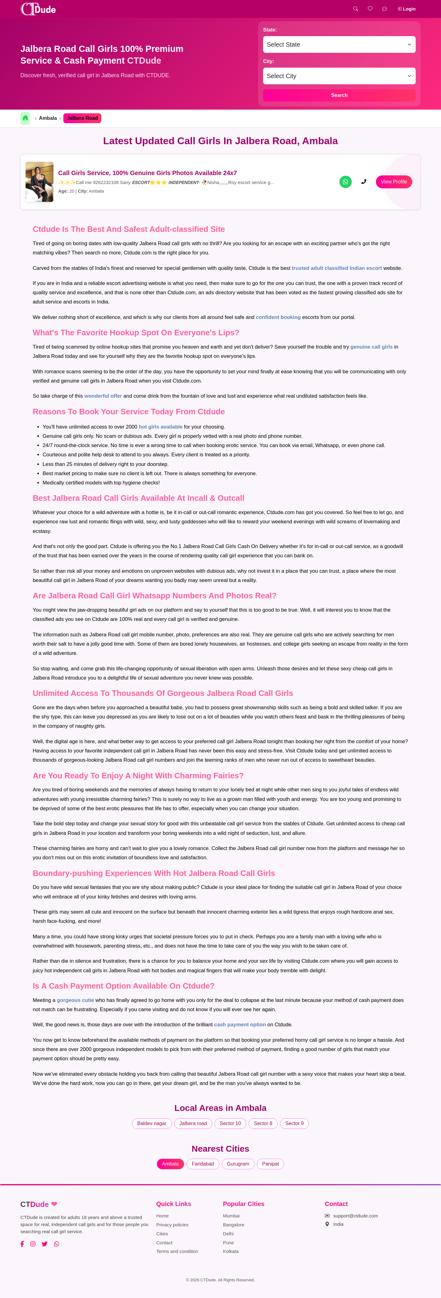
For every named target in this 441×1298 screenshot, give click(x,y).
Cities (162, 1233)
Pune (228, 1242)
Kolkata (231, 1251)
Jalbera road (193, 1123)
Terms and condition (177, 1251)
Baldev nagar (151, 1123)
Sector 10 (230, 1123)
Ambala (48, 118)
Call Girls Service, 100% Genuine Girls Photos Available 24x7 (147, 173)
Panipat (270, 1163)
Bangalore (233, 1224)
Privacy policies (172, 1224)
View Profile (394, 181)
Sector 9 (294, 1123)
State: (270, 29)
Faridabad (203, 1163)
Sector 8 (263, 1123)
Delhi (228, 1233)
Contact (164, 1242)
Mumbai (231, 1215)
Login (406, 8)
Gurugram (238, 1163)
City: (268, 61)
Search (339, 95)
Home (162, 1215)
